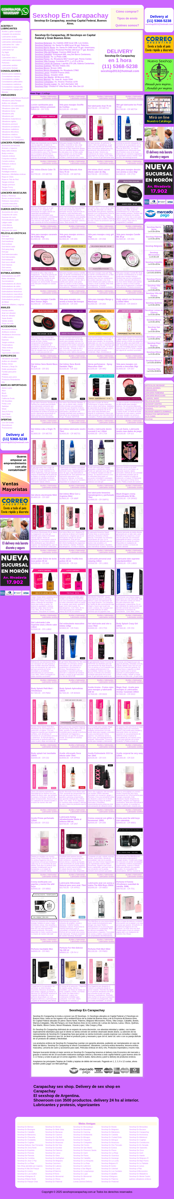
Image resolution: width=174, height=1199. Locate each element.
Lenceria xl (6, 166)
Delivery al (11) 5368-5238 (15, 437)
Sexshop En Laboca (53, 1166)
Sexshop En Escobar (53, 1148)
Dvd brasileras (7, 241)
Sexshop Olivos (42, 75)
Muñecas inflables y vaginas (13, 305)
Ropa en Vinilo (7, 177)
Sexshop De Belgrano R (139, 1158)
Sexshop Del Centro (81, 1145)
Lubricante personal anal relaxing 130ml (99, 560)
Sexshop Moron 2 (154, 360)
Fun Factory (6, 417)
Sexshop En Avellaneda (82, 1135)
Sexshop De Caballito (82, 1158)
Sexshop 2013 (79, 1179)
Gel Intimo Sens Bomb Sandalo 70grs (70, 365)
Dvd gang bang (8, 249)
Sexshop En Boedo (109, 1127)
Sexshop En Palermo (109, 1179)
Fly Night (5, 52)
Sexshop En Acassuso (54, 1142)
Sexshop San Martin (44, 77)
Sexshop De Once (136, 1150)
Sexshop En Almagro (81, 1137)
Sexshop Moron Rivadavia (47, 70)
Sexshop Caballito (43, 54)
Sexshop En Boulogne (26, 1129)
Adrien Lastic (7, 388)
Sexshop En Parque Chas (27, 1182)
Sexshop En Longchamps (83, 1171)
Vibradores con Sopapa (11, 137)
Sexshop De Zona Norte (27, 1148)
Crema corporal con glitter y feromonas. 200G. (101, 819)
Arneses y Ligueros (9, 148)
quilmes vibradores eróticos (140, 1179)
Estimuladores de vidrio (11, 286)
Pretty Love (6, 404)
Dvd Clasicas (7, 265)
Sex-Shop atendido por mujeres (30, 1166)
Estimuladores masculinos (12, 294)
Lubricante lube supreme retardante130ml (128, 560)
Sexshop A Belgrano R (26, 1176)
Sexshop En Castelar (109, 1135)
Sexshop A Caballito (109, 1174)
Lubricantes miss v (9, 57)
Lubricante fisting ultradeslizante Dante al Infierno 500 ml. (70, 819)
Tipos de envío (127, 18)
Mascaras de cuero (9, 230)
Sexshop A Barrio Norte (26, 1179)
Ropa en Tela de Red (10, 179)
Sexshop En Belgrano (109, 1129)
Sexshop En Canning (81, 1132)
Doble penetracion (9, 369)
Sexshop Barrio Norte (45, 47)
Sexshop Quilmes (43, 66)
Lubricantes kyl (8, 50)
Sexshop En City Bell (53, 1137)
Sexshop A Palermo (53, 1171)
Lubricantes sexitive (10, 65)
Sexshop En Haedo (137, 1155)
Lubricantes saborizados (11, 60)
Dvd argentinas (8, 239)
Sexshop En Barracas (53, 1132)
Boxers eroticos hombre (11, 198)
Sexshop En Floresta (25, 1153)
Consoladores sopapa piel (12, 89)
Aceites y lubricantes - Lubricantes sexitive (49, 97)
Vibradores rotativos (10, 134)
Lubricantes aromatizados (12, 39)
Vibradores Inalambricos (11, 119)
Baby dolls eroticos (9, 151)
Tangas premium (8, 185)
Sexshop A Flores (52, 1174)
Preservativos (7, 345)
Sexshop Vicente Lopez (46, 84)
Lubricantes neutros (10, 47)
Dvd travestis (7, 270)
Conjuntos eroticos (9, 159)
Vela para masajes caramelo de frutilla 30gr (44, 235)
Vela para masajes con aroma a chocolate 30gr (127, 365)
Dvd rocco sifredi (8, 262)
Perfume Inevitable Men (42, 949)
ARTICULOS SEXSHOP (155, 385)
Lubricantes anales (9, 37)
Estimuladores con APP (11, 276)
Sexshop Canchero (53, 1163)
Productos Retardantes (11, 379)
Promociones (7, 428)
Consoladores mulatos (10, 79)
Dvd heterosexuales (10, 254)
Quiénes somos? (127, 25)
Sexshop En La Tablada (138, 1163)
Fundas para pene (9, 372)
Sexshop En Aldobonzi (138, 1137)
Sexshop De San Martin (82, 1148)
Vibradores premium (10, 124)
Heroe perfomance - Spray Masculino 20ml (100, 365)
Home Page (35, 93)
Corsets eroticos (8, 161)
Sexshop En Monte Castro (139, 1176)
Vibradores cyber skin (10, 108)
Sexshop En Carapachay (70, 15)
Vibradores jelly (8, 114)
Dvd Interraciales (8, 257)
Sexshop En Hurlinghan (54, 1158)
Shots (4, 409)
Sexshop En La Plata (25, 1163)
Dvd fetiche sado (8, 247)
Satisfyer (5, 406)
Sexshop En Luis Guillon (27, 1174)
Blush (4, 393)
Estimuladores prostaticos (12, 297)
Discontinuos (7, 425)
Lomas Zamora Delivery (82, 1182)
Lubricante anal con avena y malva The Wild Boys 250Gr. (101, 884)
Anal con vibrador (9, 313)
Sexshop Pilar (41, 86)
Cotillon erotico (8, 337)
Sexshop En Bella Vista (54, 1129)
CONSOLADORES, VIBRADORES (153, 389)
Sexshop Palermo (43, 45)
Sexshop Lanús (42, 73)
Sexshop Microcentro (45, 50)
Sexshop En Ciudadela (26, 1140)
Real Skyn (6, 55)
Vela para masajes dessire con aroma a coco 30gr (128, 170)
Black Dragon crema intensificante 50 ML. (126, 495)
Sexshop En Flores (108, 1150)
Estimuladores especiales (12, 289)
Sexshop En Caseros (53, 1135)
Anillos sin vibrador (9, 361)
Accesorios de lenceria (11, 145)
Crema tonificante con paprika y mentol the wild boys (42, 884)
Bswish (4, 396)
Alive (4, 391)
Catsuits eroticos (8, 156)
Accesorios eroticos (9, 329)
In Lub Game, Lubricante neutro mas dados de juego (129, 430)
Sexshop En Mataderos (138, 1174)
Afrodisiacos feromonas (11, 335)
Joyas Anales (7, 318)
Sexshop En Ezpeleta (25, 1150)
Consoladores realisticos (11, 84)
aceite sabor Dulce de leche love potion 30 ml (44, 560)
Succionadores (8, 281)
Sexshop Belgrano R (109, 1163)
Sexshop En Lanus (52, 1169)
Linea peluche (7, 228)
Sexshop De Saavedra (138, 1148)
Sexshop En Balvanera (110, 1132)
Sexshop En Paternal (53, 1182)
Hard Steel (6, 414)
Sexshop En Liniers (25, 1171)
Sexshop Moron (42, 68)
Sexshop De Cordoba (25, 1158)
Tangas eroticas (8, 182)
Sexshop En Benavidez (138, 1127)
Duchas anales (8, 310)
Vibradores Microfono (10, 132)
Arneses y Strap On (9, 366)
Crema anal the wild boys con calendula (128, 819)
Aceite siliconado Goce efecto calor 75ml (70, 754)
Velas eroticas (7, 348)
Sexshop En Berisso (25, 1127)
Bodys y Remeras (9, 196)
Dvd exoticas (7, 244)
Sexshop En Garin (80, 1153)
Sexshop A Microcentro (138, 1171)
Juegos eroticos (8, 342)
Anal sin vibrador (8, 316)
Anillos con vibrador (9, 103)
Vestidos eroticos (8, 190)
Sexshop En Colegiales (82, 1142)
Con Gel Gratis (8, 423)
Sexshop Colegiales (44, 82)
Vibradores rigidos (9, 121)
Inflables (5, 374)
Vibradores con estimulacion (13, 106)
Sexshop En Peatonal (109, 1182)
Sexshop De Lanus (52, 1153)
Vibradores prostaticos (10, 127)
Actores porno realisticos (11, 74)
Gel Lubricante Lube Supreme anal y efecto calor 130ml (44, 624)
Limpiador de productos (11, 34)
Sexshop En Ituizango (110, 1158)
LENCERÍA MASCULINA (155, 396)
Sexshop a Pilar (135, 1169)
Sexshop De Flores (81, 1155)
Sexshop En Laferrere (82, 1166)
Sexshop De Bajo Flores (139, 1161)
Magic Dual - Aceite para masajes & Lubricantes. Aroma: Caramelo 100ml (127, 689)
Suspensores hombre (10, 206)
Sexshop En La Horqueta (83, 1161)
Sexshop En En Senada (138, 1145)
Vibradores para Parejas (11, 101)
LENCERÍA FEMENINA (154, 393)
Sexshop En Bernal (53, 1127)
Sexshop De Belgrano (54, 1161)
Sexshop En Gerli (136, 1153)
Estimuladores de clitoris (11, 284)
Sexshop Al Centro (108, 1166)
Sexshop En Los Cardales (111, 1171)
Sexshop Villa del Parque (46, 52)
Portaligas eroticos (9, 172)
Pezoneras (6, 350)
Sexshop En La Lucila (109, 1161)
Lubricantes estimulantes (12, 42)
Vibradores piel (8, 116)
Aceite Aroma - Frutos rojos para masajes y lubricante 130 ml (101, 689)
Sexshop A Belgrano (109, 1176)
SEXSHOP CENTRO (153, 404)
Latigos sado (7, 222)
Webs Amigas (87, 1123)
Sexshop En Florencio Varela (84, 1150)
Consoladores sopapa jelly (12, 87)
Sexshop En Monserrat (54, 1176)
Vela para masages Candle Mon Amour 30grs (43, 300)
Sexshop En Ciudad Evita (111, 1137)
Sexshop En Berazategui (83, 1127)
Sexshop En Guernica (110, 1155)
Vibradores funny (8, 111)
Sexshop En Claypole (81, 1140)
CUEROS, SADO (152, 398)
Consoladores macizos (11, 76)
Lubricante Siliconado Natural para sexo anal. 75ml (73, 884)
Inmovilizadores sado (10, 220)
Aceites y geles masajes (11, 31)
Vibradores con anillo (10, 359)
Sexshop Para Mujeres (154, 344)
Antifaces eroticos (9, 332)
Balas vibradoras (8, 278)
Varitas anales (7, 321)
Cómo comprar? (127, 11)
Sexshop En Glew (52, 1155)
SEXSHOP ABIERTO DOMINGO (158, 411)
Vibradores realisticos (10, 129)
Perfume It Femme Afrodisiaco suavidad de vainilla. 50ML (127, 884)
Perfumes (5, 63)
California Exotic (8, 398)
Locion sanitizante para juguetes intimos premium (43, 106)
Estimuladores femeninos (12, 291)
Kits (3, 382)
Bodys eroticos (7, 153)
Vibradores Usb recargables (13, 140)
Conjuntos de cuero (9, 215)
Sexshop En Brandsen (82, 1129)
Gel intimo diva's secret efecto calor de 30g (99, 170)
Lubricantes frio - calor (10, 44)
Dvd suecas (6, 267)
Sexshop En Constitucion (139, 1142)
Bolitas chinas (7, 364)
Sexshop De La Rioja (109, 1153)
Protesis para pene (9, 377)
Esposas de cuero (9, 217)
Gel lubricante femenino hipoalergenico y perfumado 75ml (101, 495)
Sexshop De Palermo (53, 1150)
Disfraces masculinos (10, 201)
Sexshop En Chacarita (26, 1137)
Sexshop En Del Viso (53, 1145)
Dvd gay (5, 252)
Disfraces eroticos (9, 164)
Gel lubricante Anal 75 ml (99, 106)
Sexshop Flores (42, 59)
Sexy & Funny (7, 411)
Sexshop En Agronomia (54, 1140)
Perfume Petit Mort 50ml (99, 949)
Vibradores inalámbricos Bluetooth (15, 98)
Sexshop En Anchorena (138, 1135)
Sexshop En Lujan (80, 1174)
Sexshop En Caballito (25, 1132)
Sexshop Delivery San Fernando (30, 1145)
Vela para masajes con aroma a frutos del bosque (72, 300)
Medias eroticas (8, 169)
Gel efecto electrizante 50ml (44, 495)
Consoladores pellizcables (12, 82)
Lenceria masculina (9, 204)
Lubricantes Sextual (10, 68)
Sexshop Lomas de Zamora (47, 63)
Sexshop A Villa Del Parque (28, 1169)
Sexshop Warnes (42, 79)
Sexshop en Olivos (52, 1179)
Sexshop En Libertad (109, 1169)
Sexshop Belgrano (43, 43)
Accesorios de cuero (10, 212)
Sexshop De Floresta (25, 1155)
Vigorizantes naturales (10, 353)
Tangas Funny (7, 187)
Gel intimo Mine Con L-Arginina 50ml (70, 495)
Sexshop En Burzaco (137, 1129)
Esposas (5, 340)
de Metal (5, 302)
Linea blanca (7, 225)
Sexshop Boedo (42, 57)
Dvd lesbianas (7, 260)
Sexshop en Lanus (136, 1166)
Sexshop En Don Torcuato (111, 1145)
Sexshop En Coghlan (137, 1140)
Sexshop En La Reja (81, 1163)
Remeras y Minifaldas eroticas (14, 174)
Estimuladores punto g (10, 299)
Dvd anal (5, 236)
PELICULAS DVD (152, 401)
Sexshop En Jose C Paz (27, 1161)
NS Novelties (7, 401)
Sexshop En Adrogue (109, 1140)
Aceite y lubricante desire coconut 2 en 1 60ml (100, 430)
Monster (5, 92)
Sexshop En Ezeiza (109, 1148)
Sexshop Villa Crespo (45, 61)
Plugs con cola (7, 323)
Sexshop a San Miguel (82, 1169)
